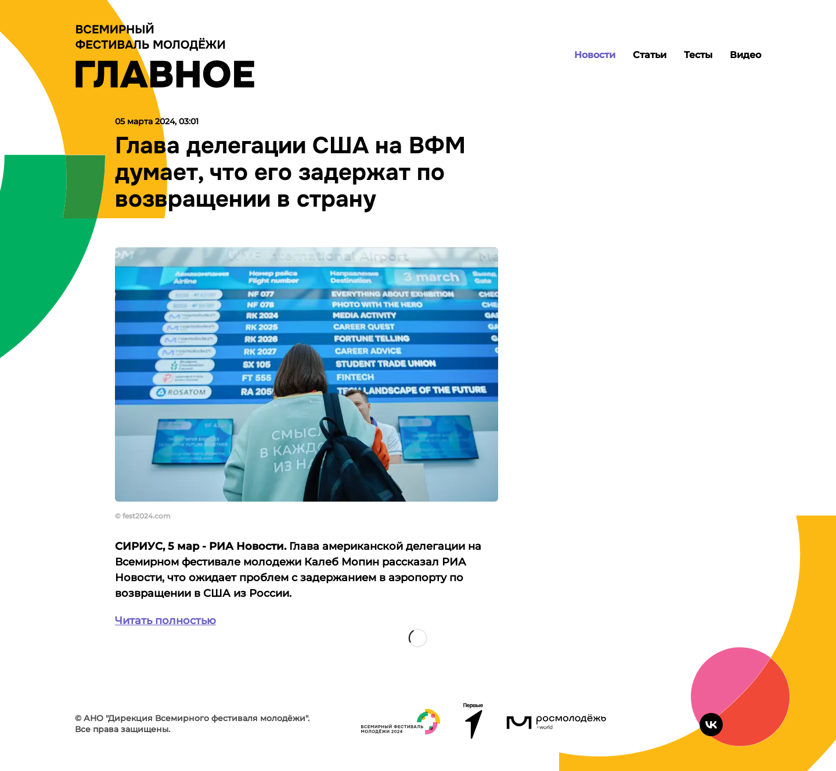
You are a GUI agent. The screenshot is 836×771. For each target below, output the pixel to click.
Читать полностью (165, 620)
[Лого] (165, 55)
